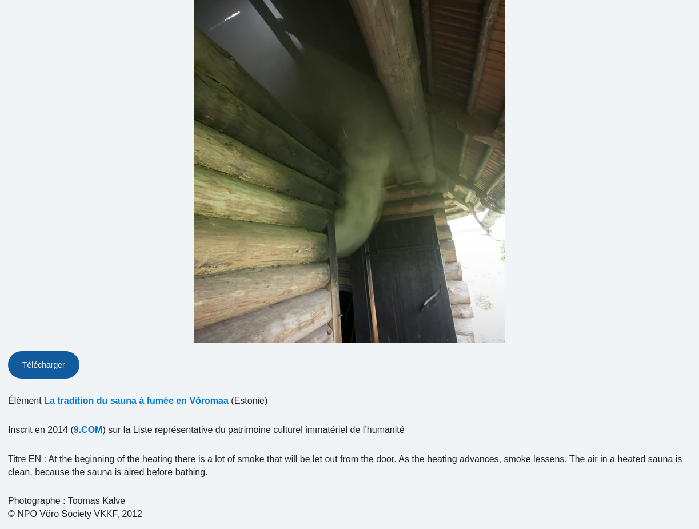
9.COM (88, 430)
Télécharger (43, 364)
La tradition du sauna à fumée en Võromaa (136, 400)
